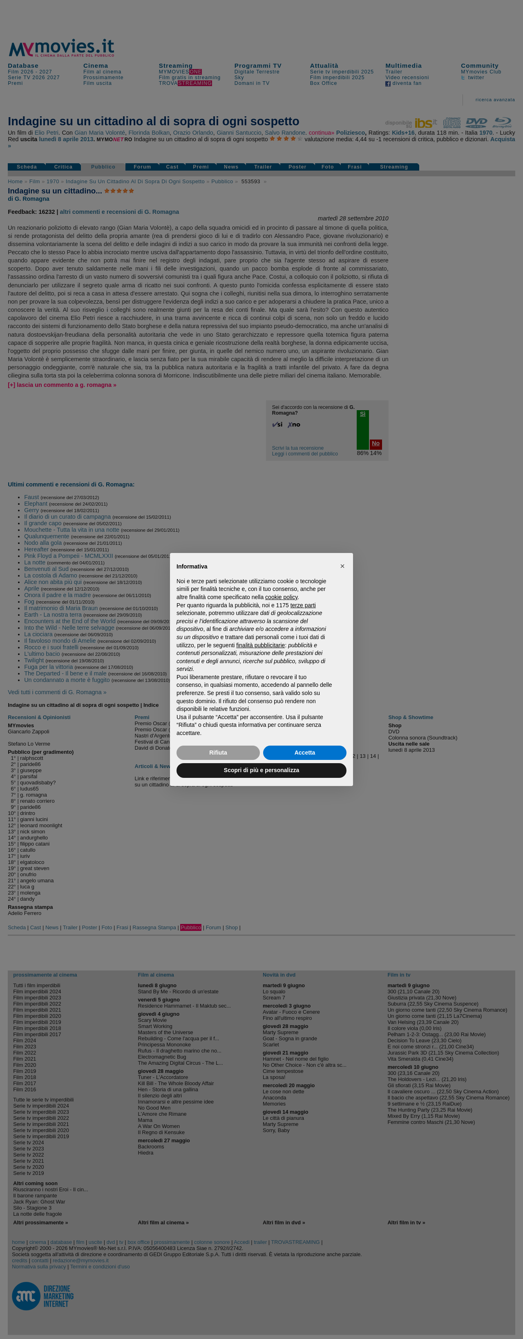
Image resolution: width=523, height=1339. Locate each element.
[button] (342, 566)
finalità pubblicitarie (260, 645)
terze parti (303, 605)
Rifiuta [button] (218, 752)
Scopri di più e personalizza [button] (261, 770)
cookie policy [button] (281, 597)
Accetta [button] (305, 752)
